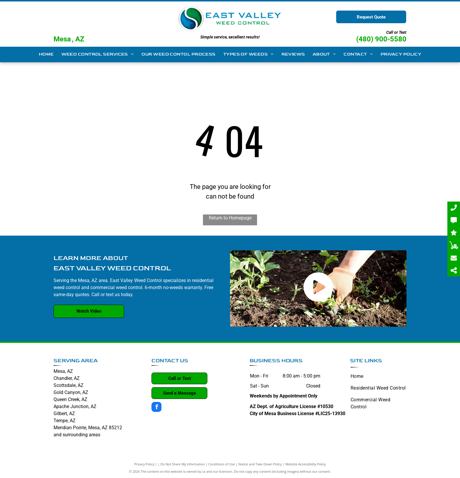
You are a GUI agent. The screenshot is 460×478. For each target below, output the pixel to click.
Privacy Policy (144, 464)
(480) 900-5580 (381, 39)
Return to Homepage (230, 218)
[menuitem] (46, 54)
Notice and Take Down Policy (260, 464)
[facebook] (156, 407)
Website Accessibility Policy (305, 464)
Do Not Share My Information (183, 464)
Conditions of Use (221, 464)
